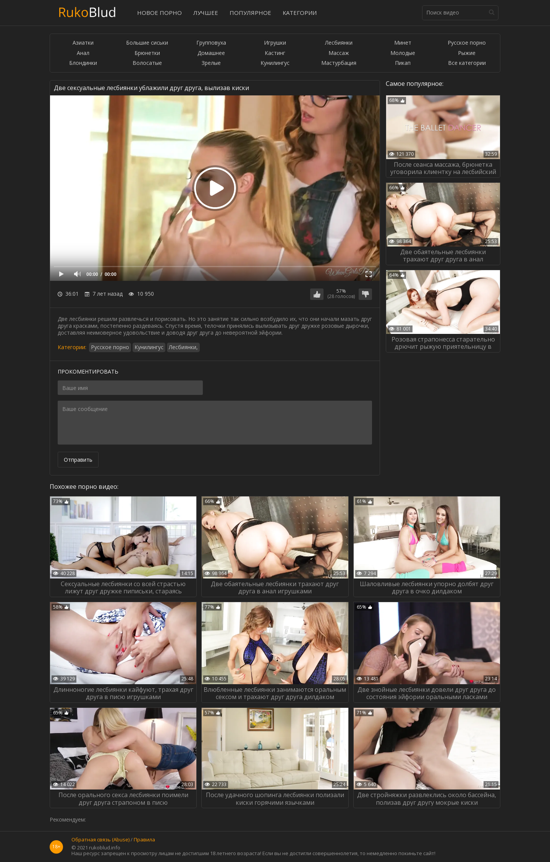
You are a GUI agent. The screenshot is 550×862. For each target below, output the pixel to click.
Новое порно (159, 12)
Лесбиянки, (183, 347)
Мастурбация (338, 63)
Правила (144, 840)
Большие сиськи (147, 43)
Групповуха (211, 43)
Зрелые (211, 63)
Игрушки (275, 43)
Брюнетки (147, 53)
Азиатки (83, 43)
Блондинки (83, 63)
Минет (402, 43)
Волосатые (147, 63)
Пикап (403, 63)
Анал (83, 53)
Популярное (250, 12)
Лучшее (205, 12)
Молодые (402, 53)
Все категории (467, 63)
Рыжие (467, 53)
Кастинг (275, 53)
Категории (300, 12)
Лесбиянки (339, 43)
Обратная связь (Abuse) (100, 840)
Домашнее (211, 53)
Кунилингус (275, 63)
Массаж (338, 53)
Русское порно (467, 43)
